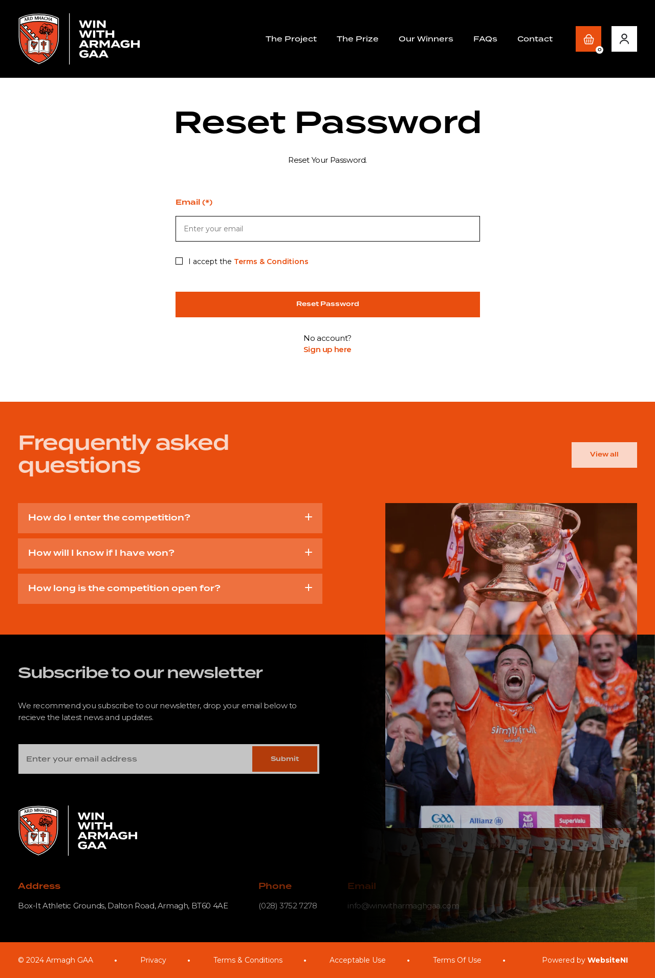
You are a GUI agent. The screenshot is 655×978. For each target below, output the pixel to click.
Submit (285, 759)
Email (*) (194, 202)
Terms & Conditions (271, 261)
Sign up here (327, 349)
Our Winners (426, 39)
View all (604, 455)
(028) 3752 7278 (287, 905)
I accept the (242, 261)
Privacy (153, 960)
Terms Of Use (457, 960)
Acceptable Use (358, 960)
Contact (535, 39)
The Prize (358, 39)
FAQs (485, 39)
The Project (291, 39)
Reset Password (327, 304)
